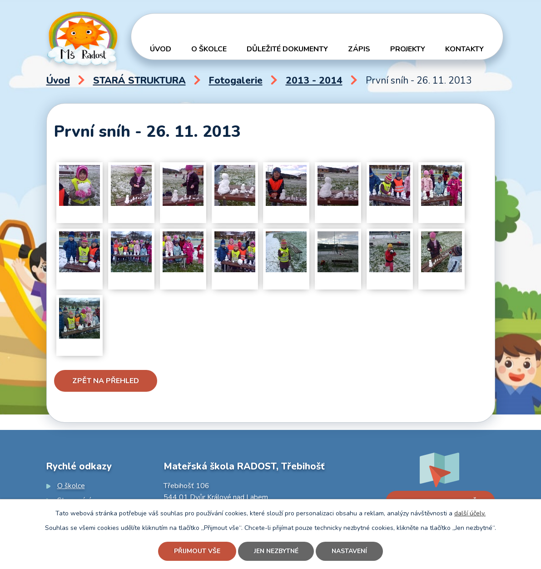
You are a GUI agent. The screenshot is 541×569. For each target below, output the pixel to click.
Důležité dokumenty (287, 49)
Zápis (359, 49)
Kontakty (464, 49)
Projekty (407, 49)
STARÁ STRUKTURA (139, 80)
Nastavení (349, 551)
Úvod (160, 49)
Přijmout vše (197, 551)
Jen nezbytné (276, 551)
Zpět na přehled (105, 381)
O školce (209, 49)
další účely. (470, 513)
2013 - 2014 (314, 80)
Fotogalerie (236, 80)
